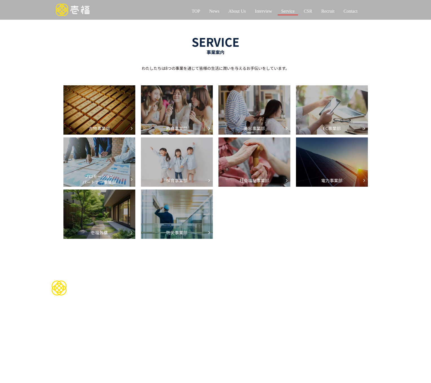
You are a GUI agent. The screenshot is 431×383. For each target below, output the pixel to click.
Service (288, 11)
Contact (351, 11)
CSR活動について (270, 282)
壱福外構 (199, 354)
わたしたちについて (151, 282)
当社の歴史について (147, 299)
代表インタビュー (149, 315)
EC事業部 (199, 321)
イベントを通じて (267, 305)
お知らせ (354, 292)
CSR (308, 11)
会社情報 (138, 292)
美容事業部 (201, 315)
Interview (263, 11)
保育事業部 (201, 335)
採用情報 (323, 282)
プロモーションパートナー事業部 (219, 328)
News (214, 11)
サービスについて (210, 291)
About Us (237, 11)
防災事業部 (201, 361)
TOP (196, 11)
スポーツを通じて (267, 292)
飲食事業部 (201, 308)
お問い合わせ (205, 282)
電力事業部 (201, 348)
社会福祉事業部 (205, 341)
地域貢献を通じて (267, 299)
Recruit (328, 11)
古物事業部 (201, 302)
